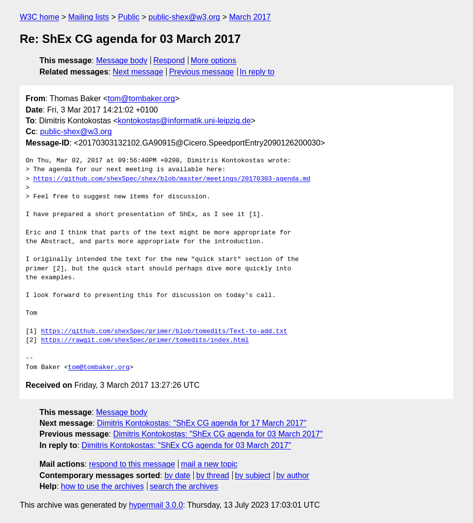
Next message (138, 72)
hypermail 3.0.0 (155, 505)
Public (129, 17)
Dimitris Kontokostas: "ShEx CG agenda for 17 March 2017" (202, 423)
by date (177, 475)
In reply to (257, 72)
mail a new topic (209, 464)
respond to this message (132, 464)
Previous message (201, 72)
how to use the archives (102, 486)
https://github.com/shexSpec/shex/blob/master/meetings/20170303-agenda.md (172, 179)
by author (292, 475)
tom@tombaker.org (141, 98)
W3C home (39, 17)
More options (214, 60)
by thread (212, 475)
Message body (121, 60)
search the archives (184, 486)
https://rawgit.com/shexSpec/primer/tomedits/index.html (145, 340)
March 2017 (250, 17)
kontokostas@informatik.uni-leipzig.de (184, 120)
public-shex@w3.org (184, 17)
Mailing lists (88, 17)
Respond (169, 60)
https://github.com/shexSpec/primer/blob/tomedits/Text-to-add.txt (164, 331)
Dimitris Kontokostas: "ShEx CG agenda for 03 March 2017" (218, 434)
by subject (252, 475)
